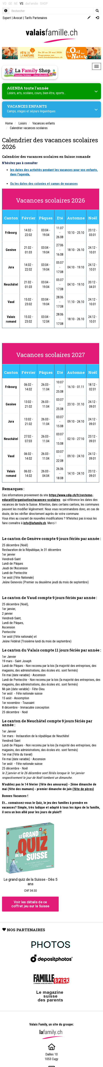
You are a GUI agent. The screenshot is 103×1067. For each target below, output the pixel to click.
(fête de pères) (83, 789)
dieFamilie (31, 3)
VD (4, 3)
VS (21, 3)
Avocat (17, 18)
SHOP (44, 3)
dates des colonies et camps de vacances (49, 184)
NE (16, 3)
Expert (7, 18)
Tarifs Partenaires (36, 18)
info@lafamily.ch (34, 523)
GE (10, 3)
